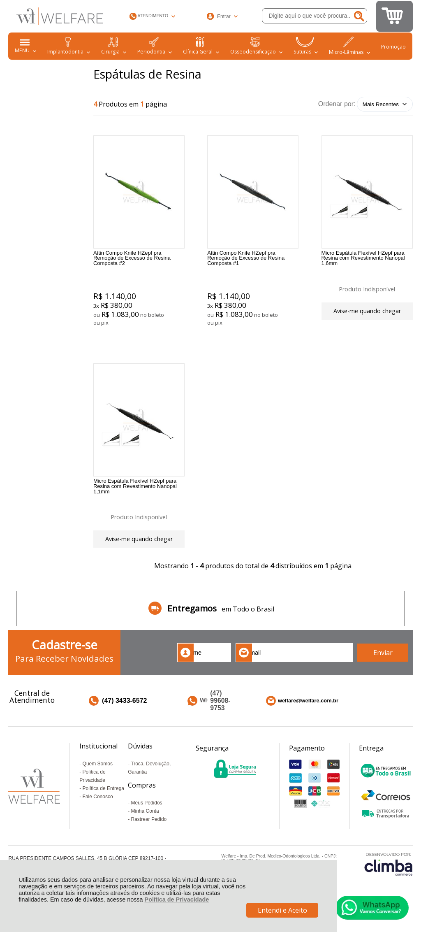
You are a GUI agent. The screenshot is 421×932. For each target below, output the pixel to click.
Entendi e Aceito (282, 910)
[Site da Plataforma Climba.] (388, 881)
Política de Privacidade (177, 899)
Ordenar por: (337, 103)
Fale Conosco (98, 814)
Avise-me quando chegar (367, 312)
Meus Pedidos (146, 820)
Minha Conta (145, 828)
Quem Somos (98, 781)
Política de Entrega (103, 806)
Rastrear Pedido (149, 836)
